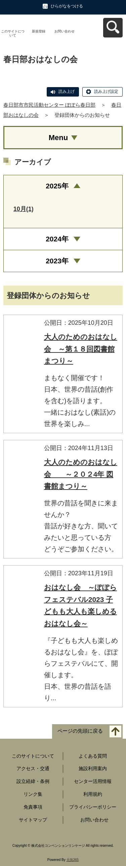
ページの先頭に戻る (80, 731)
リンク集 (33, 794)
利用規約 (92, 794)
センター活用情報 (93, 781)
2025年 (57, 186)
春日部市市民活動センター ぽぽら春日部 (49, 105)
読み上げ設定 (106, 91)
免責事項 (33, 807)
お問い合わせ (64, 31)
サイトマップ (33, 819)
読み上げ (66, 91)
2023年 (57, 261)
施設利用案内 (93, 768)
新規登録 (38, 31)
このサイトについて (13, 33)
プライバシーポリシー (92, 807)
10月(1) (23, 209)
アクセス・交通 (32, 768)
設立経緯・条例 (32, 781)
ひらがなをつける (67, 6)
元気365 (73, 860)
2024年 (57, 239)
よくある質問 (93, 756)
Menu (58, 137)
